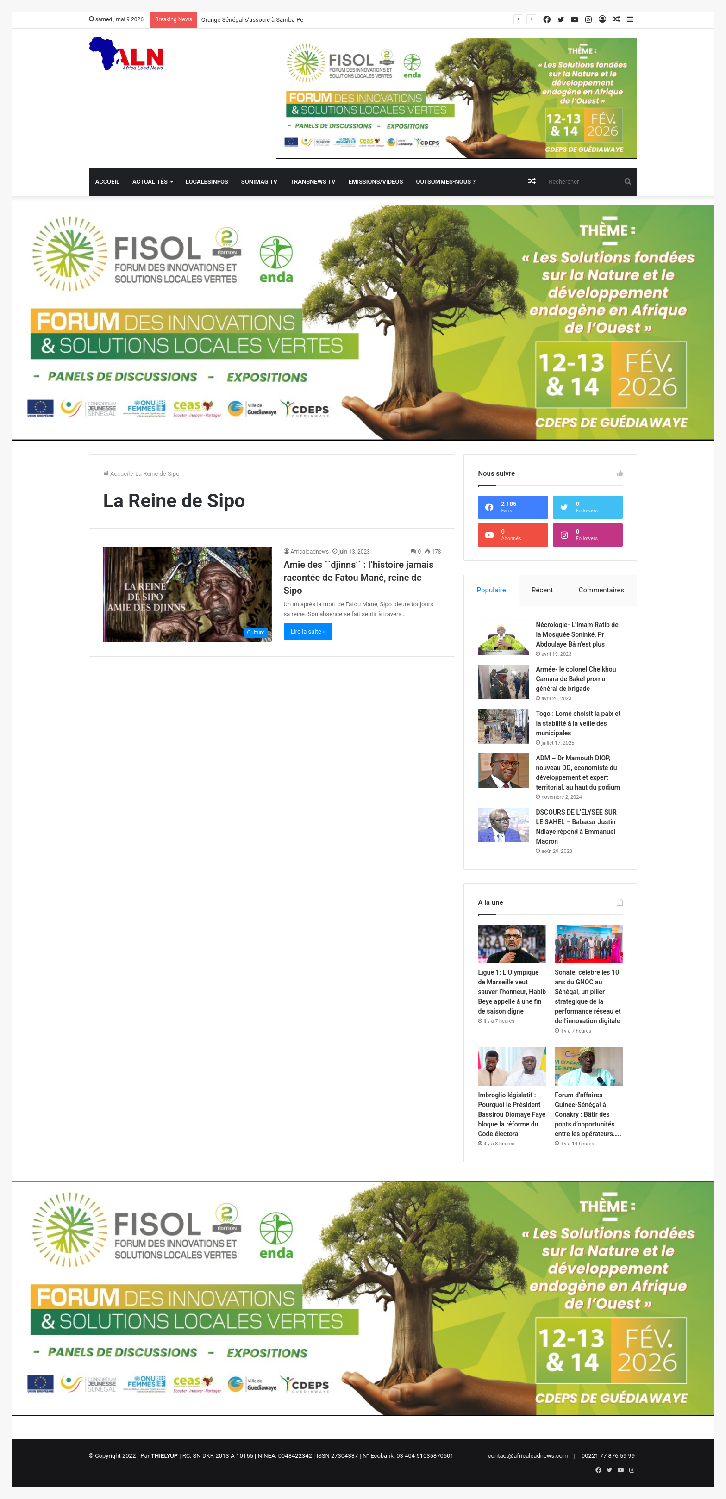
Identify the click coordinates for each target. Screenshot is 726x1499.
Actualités (150, 181)
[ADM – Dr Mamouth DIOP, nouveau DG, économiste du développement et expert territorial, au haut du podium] (503, 770)
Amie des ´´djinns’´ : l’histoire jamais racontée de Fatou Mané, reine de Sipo (359, 577)
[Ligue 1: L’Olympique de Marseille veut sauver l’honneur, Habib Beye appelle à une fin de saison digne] (512, 944)
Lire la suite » (308, 631)
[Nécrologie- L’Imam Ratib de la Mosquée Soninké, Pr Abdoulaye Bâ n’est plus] (503, 637)
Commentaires (601, 590)
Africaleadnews (310, 551)
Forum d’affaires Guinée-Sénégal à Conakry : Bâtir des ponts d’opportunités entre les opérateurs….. (588, 1114)
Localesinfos (207, 181)
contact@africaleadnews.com (528, 1455)
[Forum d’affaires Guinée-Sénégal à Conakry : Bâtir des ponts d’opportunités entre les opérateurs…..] (589, 1066)
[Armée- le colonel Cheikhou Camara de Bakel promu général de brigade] (503, 682)
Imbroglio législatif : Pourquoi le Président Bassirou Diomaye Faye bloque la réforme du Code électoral (511, 1114)
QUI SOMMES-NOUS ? (445, 181)
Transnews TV (312, 181)
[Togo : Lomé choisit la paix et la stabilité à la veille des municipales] (503, 726)
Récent (542, 590)
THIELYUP (164, 1455)
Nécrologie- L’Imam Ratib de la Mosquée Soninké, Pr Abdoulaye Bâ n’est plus (577, 634)
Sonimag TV (259, 181)
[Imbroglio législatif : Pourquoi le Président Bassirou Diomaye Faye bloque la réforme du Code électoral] (512, 1066)
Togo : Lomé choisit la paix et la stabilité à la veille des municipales (578, 723)
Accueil (107, 181)
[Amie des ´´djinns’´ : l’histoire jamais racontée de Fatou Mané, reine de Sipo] (187, 594)
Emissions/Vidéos (375, 181)
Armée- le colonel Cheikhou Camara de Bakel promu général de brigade (576, 679)
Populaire (491, 590)
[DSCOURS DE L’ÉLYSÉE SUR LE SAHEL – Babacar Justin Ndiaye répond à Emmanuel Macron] (503, 825)
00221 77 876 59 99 (608, 1455)
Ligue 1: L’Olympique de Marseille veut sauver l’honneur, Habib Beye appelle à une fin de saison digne (512, 992)
